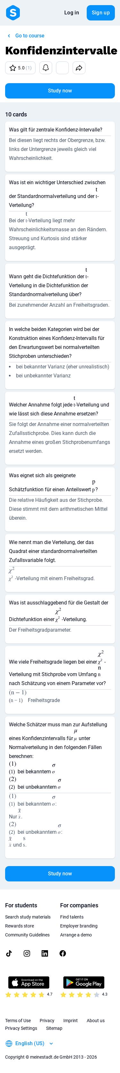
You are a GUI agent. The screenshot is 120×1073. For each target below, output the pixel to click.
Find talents (72, 916)
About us (96, 1020)
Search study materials (28, 916)
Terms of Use (18, 1020)
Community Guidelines (27, 934)
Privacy (47, 1020)
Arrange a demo (76, 934)
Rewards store (19, 925)
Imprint (70, 1020)
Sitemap (54, 1028)
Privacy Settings (21, 1028)
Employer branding (79, 925)
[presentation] (96, 194)
